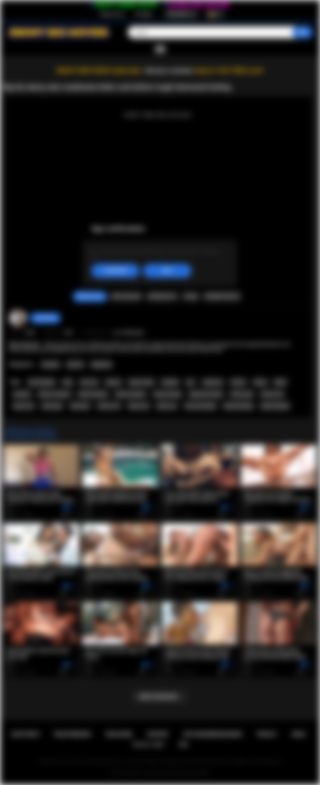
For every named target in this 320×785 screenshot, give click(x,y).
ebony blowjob (238, 406)
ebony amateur (130, 394)
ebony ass (24, 406)
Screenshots (162, 296)
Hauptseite (25, 734)
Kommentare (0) (222, 296)
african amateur (54, 394)
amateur (22, 394)
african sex (109, 406)
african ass (272, 394)
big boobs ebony (206, 394)
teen (67, 382)
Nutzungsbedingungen (212, 734)
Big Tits (75, 364)
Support (158, 734)
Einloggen (144, 14)
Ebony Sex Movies (147, 773)
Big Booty (101, 364)
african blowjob (200, 406)
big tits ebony (167, 394)
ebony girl (52, 406)
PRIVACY (267, 734)
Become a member (169, 70)
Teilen (190, 296)
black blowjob (275, 406)
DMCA (299, 734)
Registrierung (112, 14)
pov (190, 382)
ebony (260, 382)
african (238, 382)
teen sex (89, 382)
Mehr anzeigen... (160, 696)
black (280, 382)
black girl (80, 406)
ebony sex (139, 406)
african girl (241, 394)
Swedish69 (45, 318)
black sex (167, 406)
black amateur (93, 394)
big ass (113, 382)
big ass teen (141, 382)
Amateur (50, 364)
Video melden (125, 296)
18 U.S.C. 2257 (148, 744)
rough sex (212, 382)
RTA (183, 744)
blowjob (170, 382)
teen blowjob (41, 382)
